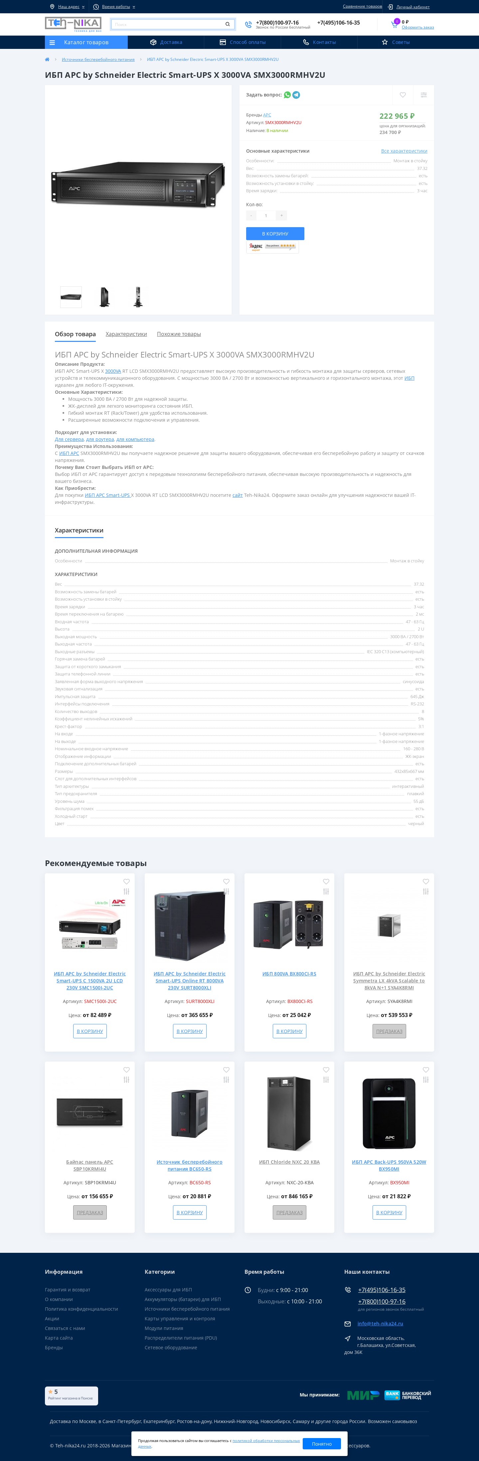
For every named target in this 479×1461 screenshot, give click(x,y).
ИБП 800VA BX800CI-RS (289, 973)
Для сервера (69, 439)
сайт (238, 495)
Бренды (54, 1347)
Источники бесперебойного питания (98, 59)
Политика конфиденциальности (81, 1309)
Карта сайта (59, 1338)
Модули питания (164, 1328)
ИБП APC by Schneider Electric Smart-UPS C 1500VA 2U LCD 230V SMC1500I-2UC (90, 980)
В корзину (275, 233)
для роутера (100, 439)
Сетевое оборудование (171, 1347)
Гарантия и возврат (67, 1289)
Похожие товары (179, 334)
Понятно (322, 1444)
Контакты (324, 42)
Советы (401, 42)
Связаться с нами (65, 1328)
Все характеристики (404, 151)
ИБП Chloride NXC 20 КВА (289, 1162)
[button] (67, 6)
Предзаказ (389, 1031)
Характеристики (126, 334)
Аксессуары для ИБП (168, 1289)
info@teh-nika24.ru (380, 1323)
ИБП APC (69, 453)
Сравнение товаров (361, 6)
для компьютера (135, 439)
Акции (52, 1318)
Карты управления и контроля (180, 1318)
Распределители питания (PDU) (181, 1338)
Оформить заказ (418, 27)
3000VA (113, 371)
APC (267, 115)
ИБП (409, 378)
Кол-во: (254, 204)
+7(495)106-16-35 (381, 1290)
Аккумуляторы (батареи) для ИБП (183, 1299)
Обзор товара (75, 334)
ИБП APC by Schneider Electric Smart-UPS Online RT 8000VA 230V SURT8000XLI (190, 980)
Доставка (171, 42)
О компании (59, 1299)
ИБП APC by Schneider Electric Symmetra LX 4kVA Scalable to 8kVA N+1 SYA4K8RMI (389, 980)
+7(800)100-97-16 (381, 1301)
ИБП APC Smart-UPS (108, 495)
